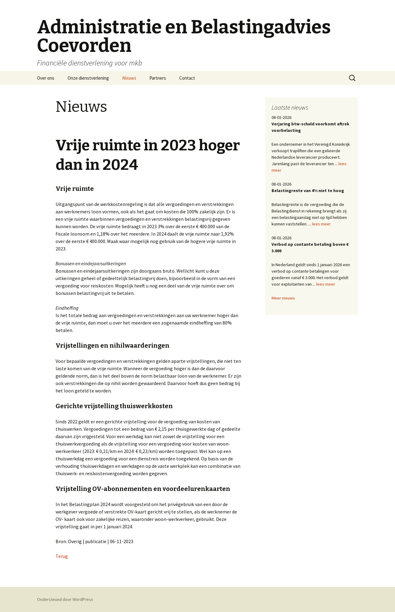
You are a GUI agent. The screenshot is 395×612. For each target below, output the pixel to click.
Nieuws (129, 78)
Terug (62, 556)
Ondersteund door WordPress (65, 599)
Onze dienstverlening (88, 78)
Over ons (45, 78)
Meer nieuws (283, 298)
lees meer (321, 224)
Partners (157, 78)
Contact (187, 78)
